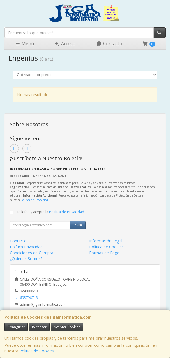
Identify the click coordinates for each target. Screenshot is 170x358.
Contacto (109, 43)
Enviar (77, 225)
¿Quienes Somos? (26, 258)
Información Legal (105, 241)
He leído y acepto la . (50, 212)
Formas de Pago (104, 252)
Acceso (64, 43)
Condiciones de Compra (31, 252)
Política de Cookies (36, 351)
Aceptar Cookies (67, 327)
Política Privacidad (26, 246)
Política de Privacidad (34, 200)
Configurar (16, 327)
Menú (24, 43)
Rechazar (39, 327)
